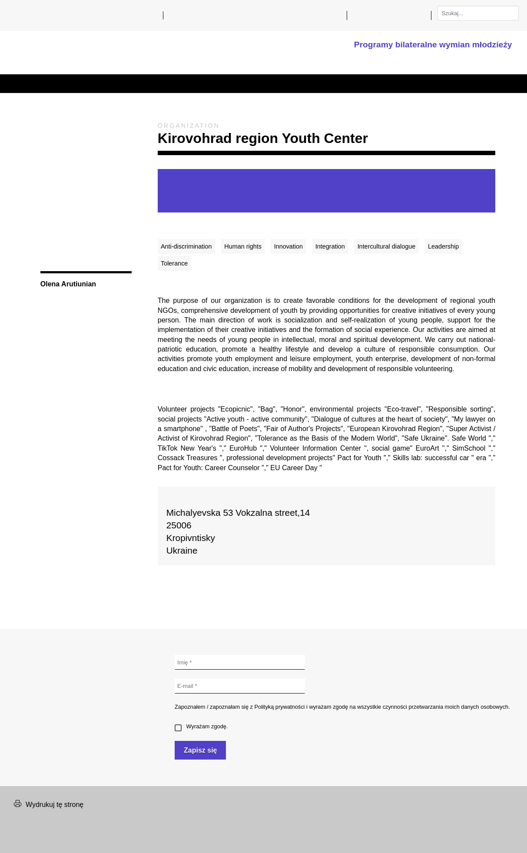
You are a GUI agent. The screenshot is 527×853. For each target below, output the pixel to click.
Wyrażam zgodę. (201, 726)
